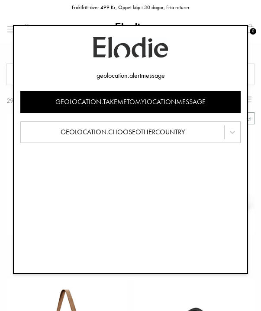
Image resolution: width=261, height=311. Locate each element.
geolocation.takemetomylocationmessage (130, 101)
